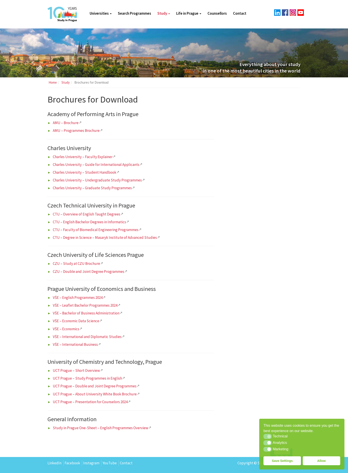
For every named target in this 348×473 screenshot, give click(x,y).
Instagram (91, 463)
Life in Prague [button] (188, 13)
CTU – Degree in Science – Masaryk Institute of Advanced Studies (105, 237)
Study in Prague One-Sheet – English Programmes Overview (100, 427)
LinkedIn (54, 463)
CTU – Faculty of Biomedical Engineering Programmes (95, 229)
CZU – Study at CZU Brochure (76, 263)
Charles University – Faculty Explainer (83, 156)
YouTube (110, 463)
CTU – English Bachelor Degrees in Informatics (89, 221)
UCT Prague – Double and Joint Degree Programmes (94, 386)
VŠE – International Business (75, 344)
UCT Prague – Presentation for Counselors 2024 (90, 401)
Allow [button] (321, 461)
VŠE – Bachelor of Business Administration (86, 313)
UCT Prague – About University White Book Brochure (95, 394)
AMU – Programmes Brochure (76, 130)
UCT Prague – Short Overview (76, 370)
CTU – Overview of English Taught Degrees (86, 214)
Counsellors (217, 13)
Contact (239, 13)
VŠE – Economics (66, 328)
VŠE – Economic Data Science (76, 320)
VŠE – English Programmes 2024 (78, 297)
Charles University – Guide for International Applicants (96, 164)
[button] (267, 436)
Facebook (72, 463)
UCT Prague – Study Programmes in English (87, 378)
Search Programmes (134, 13)
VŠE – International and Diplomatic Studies (87, 336)
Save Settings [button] (282, 461)
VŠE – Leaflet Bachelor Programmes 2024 (85, 305)
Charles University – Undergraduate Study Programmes (97, 180)
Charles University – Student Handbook (84, 172)
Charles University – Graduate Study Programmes (92, 187)
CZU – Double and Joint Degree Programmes (88, 271)
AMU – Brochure (66, 122)
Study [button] (163, 13)
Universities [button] (101, 13)
